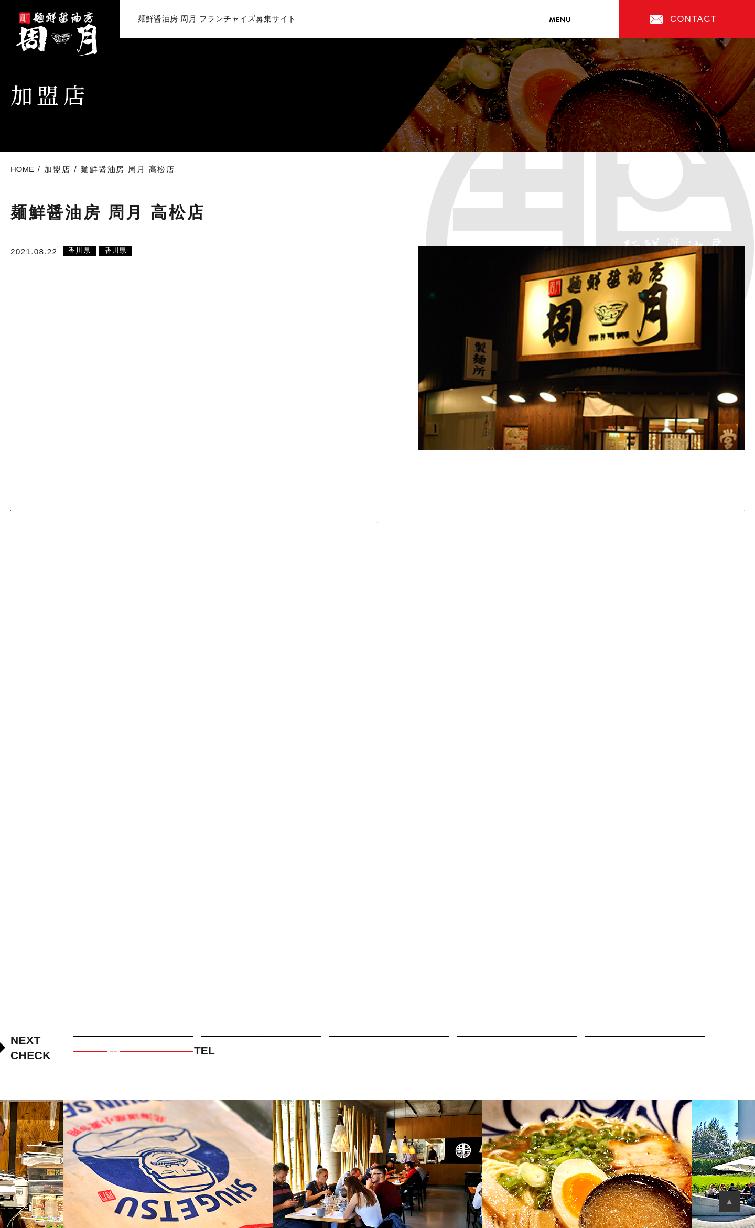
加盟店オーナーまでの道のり (645, 1043)
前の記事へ (46, 511)
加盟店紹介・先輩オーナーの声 (517, 1043)
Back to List (377, 522)
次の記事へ (709, 511)
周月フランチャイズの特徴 (388, 1043)
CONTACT (693, 19)
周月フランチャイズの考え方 (133, 1043)
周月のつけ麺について (261, 1043)
